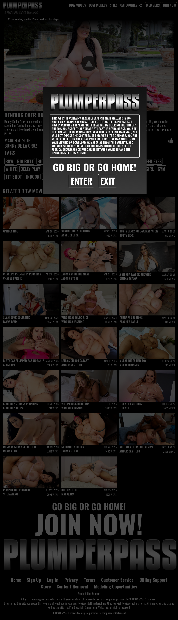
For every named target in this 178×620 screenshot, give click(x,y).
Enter (81, 180)
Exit (107, 180)
